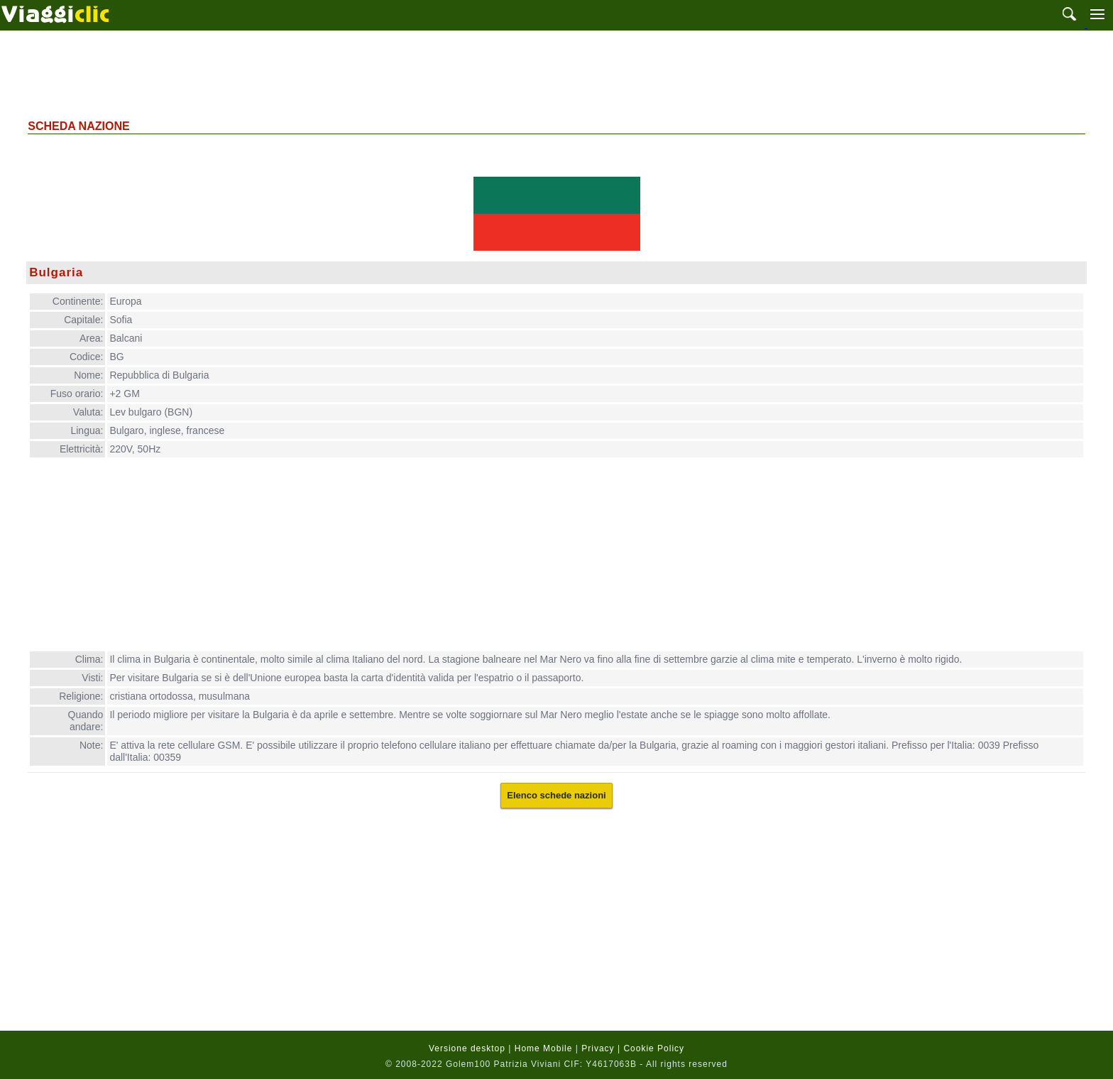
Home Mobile (544, 1048)
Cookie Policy (653, 1048)
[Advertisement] (556, 73)
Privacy (597, 1048)
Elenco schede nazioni (556, 795)
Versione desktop (467, 1048)
